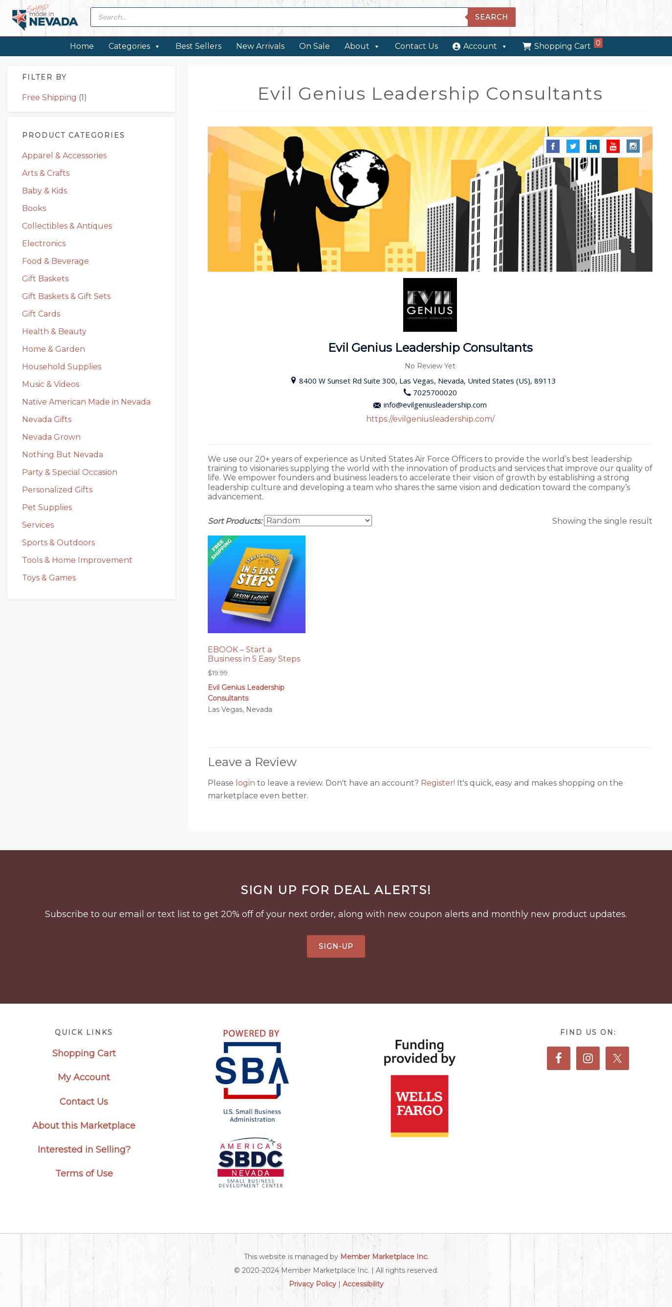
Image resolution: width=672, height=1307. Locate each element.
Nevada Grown (51, 437)
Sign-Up (336, 946)
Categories (134, 46)
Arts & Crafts (45, 173)
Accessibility (363, 1284)
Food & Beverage (55, 261)
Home (82, 46)
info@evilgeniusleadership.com (430, 404)
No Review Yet (430, 366)
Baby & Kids (44, 190)
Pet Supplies (47, 507)
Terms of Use (84, 1173)
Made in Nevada (45, 18)
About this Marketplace (83, 1125)
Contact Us (416, 46)
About (362, 46)
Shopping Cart (568, 44)
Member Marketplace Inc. (384, 1256)
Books (34, 208)
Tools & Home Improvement (77, 560)
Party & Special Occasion (69, 472)
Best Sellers (198, 46)
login (246, 783)
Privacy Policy (312, 1284)
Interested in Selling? (84, 1149)
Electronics (43, 243)
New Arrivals (260, 46)
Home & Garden (53, 349)
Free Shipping (49, 97)
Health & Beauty (54, 331)
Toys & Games (49, 577)
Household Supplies (61, 366)
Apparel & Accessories (64, 155)
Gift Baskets (45, 278)
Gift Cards (41, 314)
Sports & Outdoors (58, 542)
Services (38, 525)
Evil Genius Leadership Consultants (246, 693)
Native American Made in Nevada (86, 402)
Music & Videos (50, 384)
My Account (84, 1077)
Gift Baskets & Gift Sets (66, 296)
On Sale (314, 46)
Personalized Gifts (57, 489)
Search (491, 17)
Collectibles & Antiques (67, 226)
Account (485, 46)
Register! (439, 783)
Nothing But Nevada (62, 454)
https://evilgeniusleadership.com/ (430, 419)
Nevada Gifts (46, 419)
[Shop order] (318, 520)
